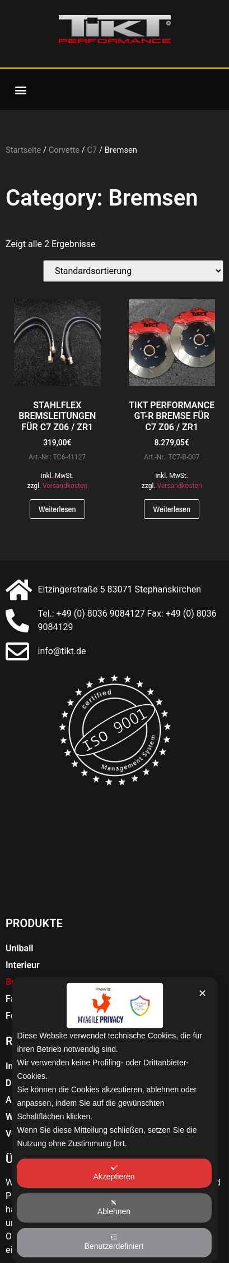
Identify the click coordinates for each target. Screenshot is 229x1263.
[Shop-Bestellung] (133, 271)
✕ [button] (202, 993)
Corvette (64, 150)
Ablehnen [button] (113, 1207)
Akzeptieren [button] (114, 1172)
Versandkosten (65, 486)
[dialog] (114, 1120)
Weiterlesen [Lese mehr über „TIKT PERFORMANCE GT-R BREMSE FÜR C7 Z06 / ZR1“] (171, 509)
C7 (92, 150)
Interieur (23, 965)
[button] (20, 89)
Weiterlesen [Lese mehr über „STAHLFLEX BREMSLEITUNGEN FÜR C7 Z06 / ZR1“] (57, 509)
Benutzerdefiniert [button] (114, 1242)
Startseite (23, 150)
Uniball (20, 948)
